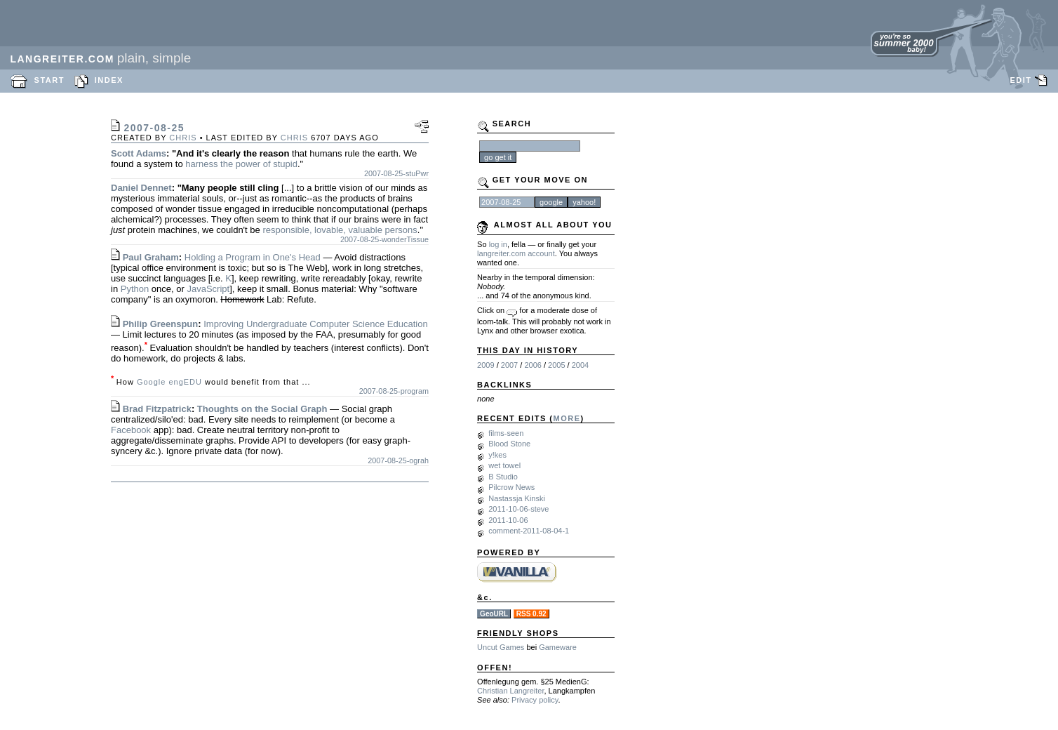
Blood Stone (509, 443)
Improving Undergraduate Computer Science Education (315, 324)
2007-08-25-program (394, 391)
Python (135, 289)
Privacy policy (534, 700)
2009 (485, 365)
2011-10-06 (508, 520)
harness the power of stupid (241, 164)
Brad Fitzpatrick (157, 409)
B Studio (503, 476)
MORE (567, 418)
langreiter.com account (516, 253)
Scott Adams (138, 153)
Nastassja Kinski (516, 498)
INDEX (109, 80)
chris (182, 137)
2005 (556, 365)
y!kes (497, 455)
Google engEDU (169, 382)
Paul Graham (151, 257)
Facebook (131, 430)
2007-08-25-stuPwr (396, 173)
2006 (532, 365)
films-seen (505, 433)
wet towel (504, 465)
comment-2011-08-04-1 (528, 530)
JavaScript (208, 289)
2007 (509, 365)
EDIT (1020, 80)
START (49, 80)
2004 (580, 365)
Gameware (558, 647)
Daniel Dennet (141, 187)
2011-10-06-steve (518, 509)
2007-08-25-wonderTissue (384, 239)
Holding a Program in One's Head (253, 257)
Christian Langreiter (510, 690)
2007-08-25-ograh (398, 460)
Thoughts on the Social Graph (262, 409)
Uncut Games (500, 647)
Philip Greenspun (161, 324)
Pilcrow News (511, 487)
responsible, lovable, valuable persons (339, 230)
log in (498, 244)
